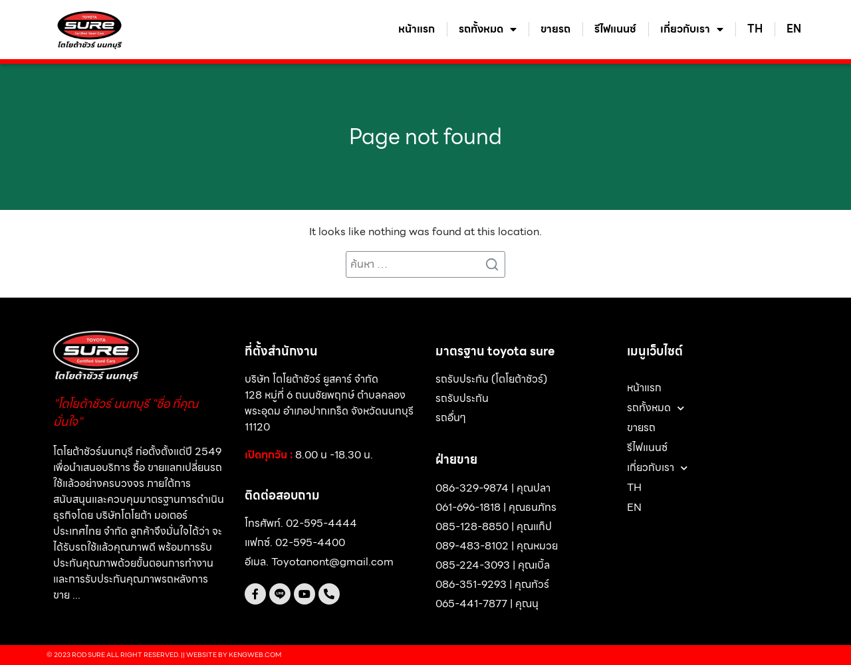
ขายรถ (555, 29)
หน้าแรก (416, 29)
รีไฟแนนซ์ (615, 29)
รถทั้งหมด (488, 29)
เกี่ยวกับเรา (691, 29)
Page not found (425, 136)
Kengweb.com (255, 655)
